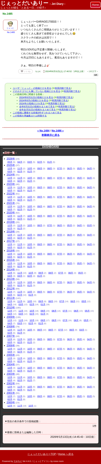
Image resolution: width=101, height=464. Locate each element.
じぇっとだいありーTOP (41, 454)
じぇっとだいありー (32, 3)
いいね (25, 71)
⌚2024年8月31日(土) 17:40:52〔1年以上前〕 (64, 71)
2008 (11, 326)
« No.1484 (43, 130)
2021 (11, 203)
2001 (11, 393)
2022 (11, 193)
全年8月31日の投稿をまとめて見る (37, 106)
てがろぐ (18, 461)
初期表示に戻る (51, 135)
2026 (11, 158)
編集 (95, 75)
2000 (11, 402)
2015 (11, 260)
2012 (11, 288)
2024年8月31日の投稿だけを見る (36, 97)
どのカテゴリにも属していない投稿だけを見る (36, 91)
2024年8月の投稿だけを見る (33, 100)
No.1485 (11, 32)
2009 (11, 317)
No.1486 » (58, 130)
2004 (11, 364)
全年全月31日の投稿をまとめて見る (37, 109)
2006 (11, 345)
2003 (11, 374)
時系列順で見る (63, 88)
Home (95, 4)
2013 (11, 279)
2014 (11, 269)
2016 (11, 250)
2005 (11, 355)
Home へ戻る (66, 454)
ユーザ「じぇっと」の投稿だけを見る (32, 88)
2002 (11, 383)
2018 (11, 231)
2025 (11, 165)
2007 (11, 336)
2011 (11, 298)
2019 (11, 222)
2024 (11, 174)
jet (39, 71)
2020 (11, 212)
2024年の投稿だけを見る (32, 103)
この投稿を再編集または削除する (30, 115)
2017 (11, 241)
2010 (11, 307)
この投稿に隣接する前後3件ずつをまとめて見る (37, 112)
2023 (11, 184)
